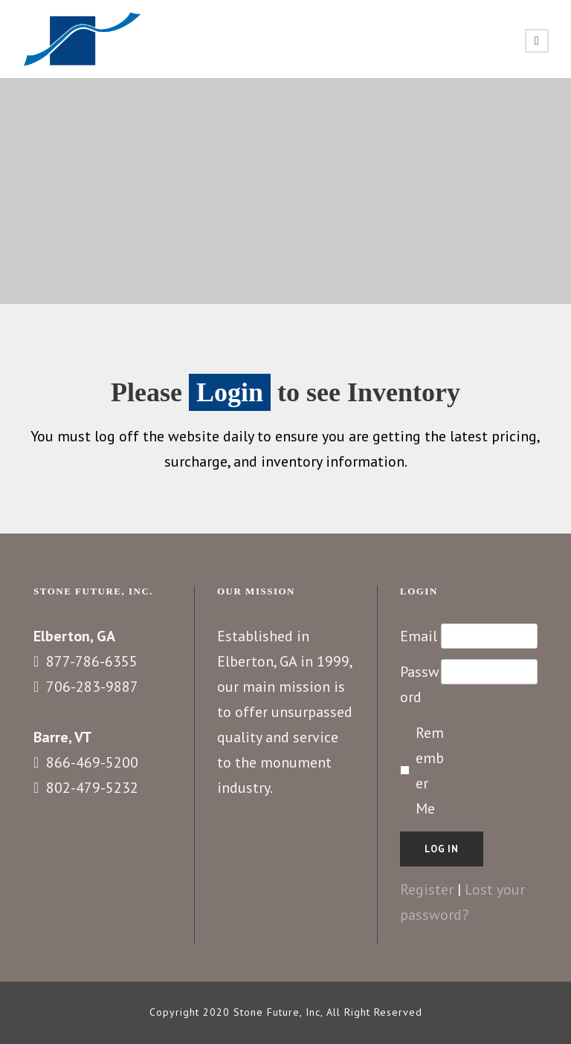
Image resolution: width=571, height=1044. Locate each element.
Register (427, 889)
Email (418, 636)
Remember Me (430, 770)
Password (419, 684)
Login (229, 392)
